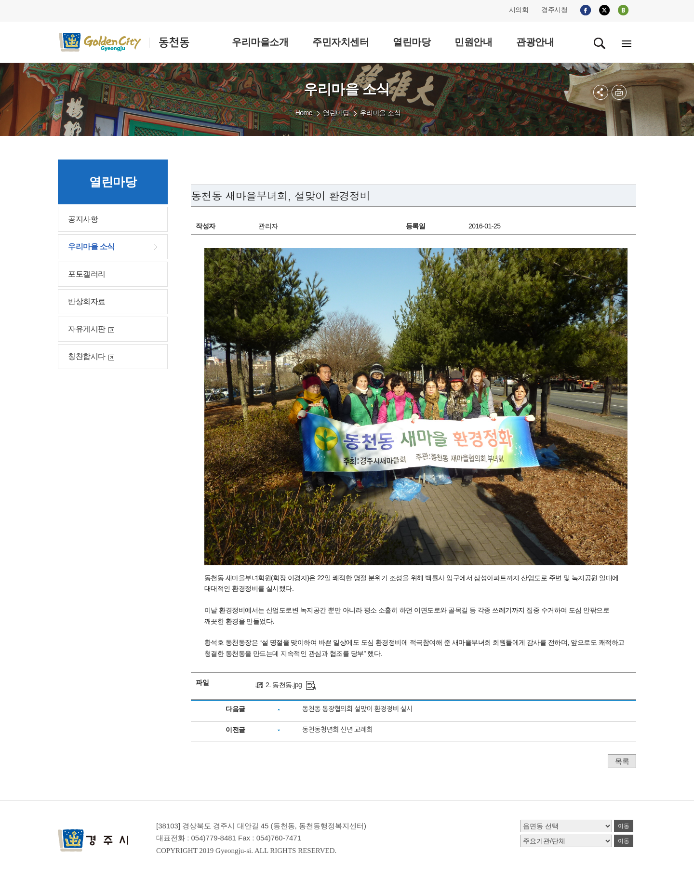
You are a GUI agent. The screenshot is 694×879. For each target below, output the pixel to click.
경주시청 (554, 9)
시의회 (519, 9)
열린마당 (336, 113)
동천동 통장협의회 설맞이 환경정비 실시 (357, 709)
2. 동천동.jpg (284, 685)
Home (303, 113)
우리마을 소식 (380, 113)
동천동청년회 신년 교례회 (337, 729)
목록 (622, 761)
